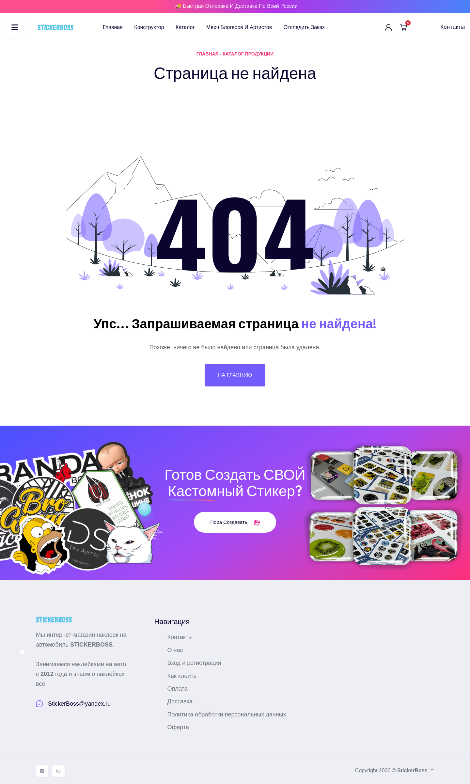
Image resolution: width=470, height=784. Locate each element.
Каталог (185, 27)
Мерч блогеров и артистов (239, 27)
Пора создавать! (234, 522)
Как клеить (182, 676)
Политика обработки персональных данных (226, 714)
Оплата (177, 688)
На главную (235, 375)
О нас (175, 650)
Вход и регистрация (194, 663)
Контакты (452, 27)
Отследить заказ (304, 27)
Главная (113, 27)
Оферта (178, 727)
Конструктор (149, 27)
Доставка (180, 701)
